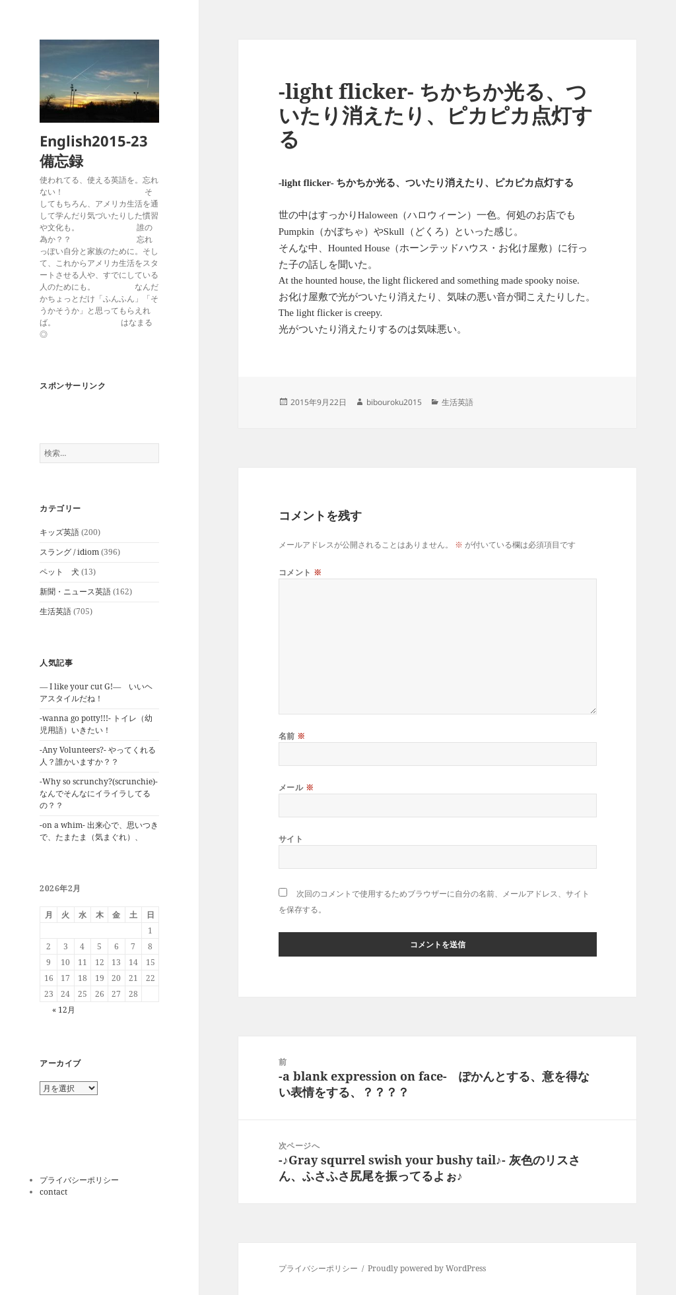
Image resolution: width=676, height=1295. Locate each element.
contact (53, 1191)
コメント (300, 572)
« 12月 (63, 1009)
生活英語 (55, 611)
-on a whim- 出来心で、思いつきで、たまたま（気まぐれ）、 (99, 830)
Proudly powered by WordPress (427, 1268)
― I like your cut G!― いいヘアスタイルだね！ (96, 692)
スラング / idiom (69, 551)
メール (296, 787)
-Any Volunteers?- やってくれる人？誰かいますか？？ (98, 755)
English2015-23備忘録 (94, 150)
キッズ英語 (59, 532)
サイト (291, 838)
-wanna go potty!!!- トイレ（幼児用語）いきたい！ (96, 724)
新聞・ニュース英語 (75, 591)
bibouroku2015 (394, 402)
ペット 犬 (59, 571)
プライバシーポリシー (79, 1179)
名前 (292, 736)
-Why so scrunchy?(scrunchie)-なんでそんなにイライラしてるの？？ (99, 793)
